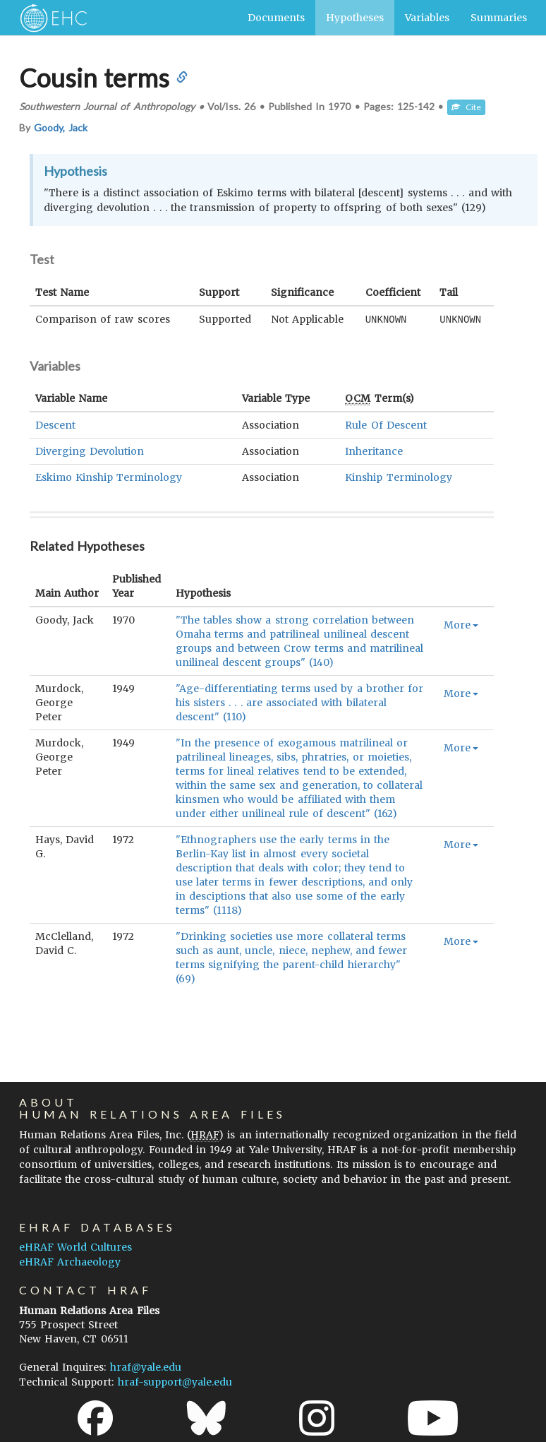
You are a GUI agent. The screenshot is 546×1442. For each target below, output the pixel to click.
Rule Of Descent (385, 424)
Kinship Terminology (398, 476)
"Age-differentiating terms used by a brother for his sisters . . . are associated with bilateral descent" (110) (299, 701)
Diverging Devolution (89, 450)
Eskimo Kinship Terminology (108, 476)
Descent (55, 424)
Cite (466, 107)
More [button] (461, 624)
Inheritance (374, 450)
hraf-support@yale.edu (175, 1382)
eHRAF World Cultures (75, 1247)
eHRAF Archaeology (70, 1262)
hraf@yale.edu (145, 1367)
